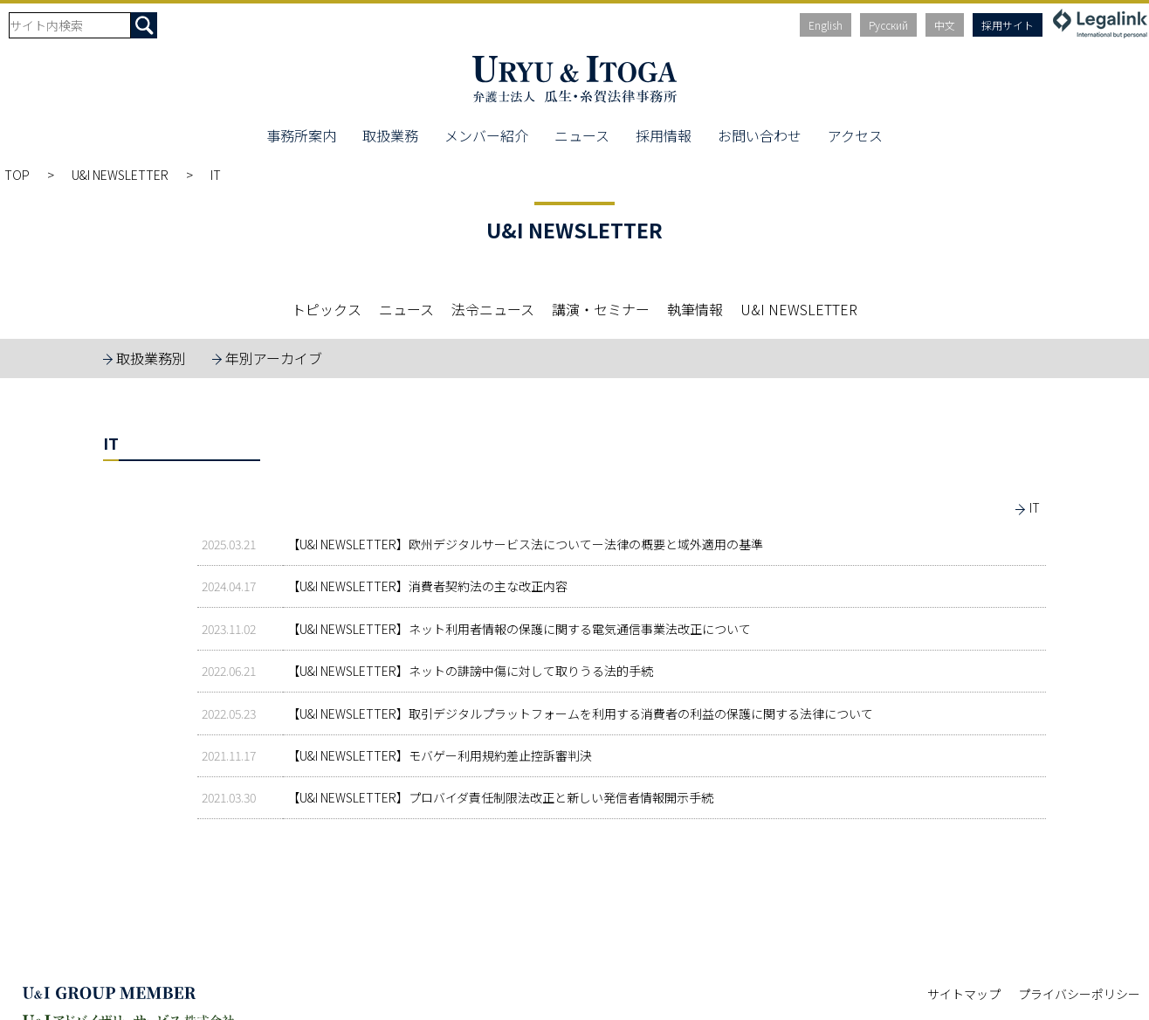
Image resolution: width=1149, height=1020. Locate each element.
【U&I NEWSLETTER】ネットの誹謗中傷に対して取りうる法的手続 (470, 670)
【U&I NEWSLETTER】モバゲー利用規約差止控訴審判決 (439, 755)
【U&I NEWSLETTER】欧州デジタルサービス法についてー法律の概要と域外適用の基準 (525, 544)
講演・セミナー (601, 309)
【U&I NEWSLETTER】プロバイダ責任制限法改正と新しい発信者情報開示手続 (500, 797)
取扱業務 (390, 135)
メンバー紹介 (486, 135)
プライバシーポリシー (1079, 994)
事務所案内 (301, 135)
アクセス (855, 135)
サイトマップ (964, 994)
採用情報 (663, 135)
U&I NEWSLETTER (120, 174)
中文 (944, 24)
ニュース (581, 135)
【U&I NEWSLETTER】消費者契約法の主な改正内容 (427, 586)
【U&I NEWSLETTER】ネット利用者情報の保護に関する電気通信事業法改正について (519, 629)
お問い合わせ (760, 135)
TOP (17, 174)
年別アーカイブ (273, 358)
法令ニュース (492, 309)
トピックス (326, 309)
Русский (888, 24)
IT (1034, 507)
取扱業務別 (151, 358)
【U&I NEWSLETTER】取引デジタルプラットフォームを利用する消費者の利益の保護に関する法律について (580, 713)
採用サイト (1007, 24)
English (825, 24)
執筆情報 (695, 309)
